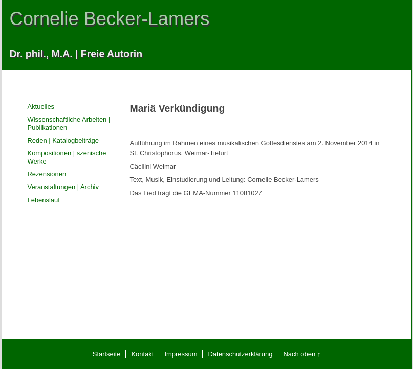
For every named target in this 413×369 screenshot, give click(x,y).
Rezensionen (47, 174)
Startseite (107, 354)
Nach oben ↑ (302, 354)
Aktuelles (41, 106)
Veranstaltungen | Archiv (63, 187)
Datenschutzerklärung (240, 354)
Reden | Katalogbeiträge (63, 140)
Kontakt (142, 354)
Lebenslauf (44, 200)
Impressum (180, 354)
